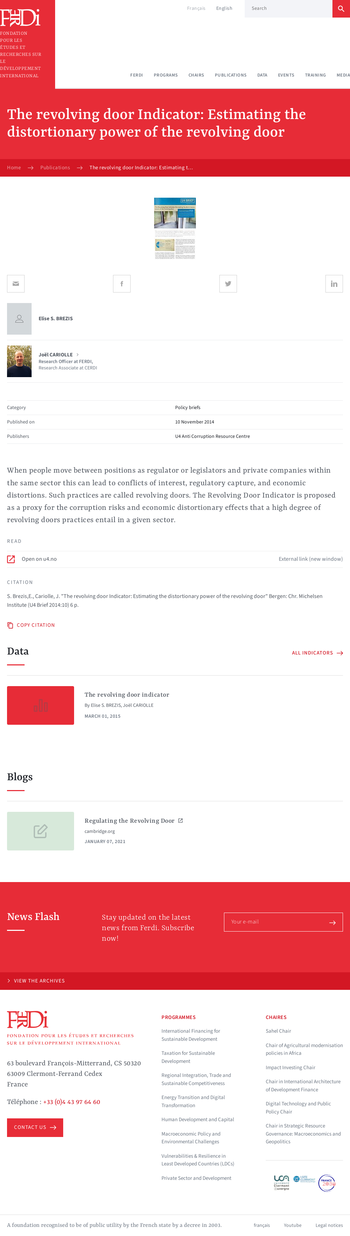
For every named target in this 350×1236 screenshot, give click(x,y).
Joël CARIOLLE (138, 705)
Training (315, 75)
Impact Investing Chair (290, 1067)
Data (262, 75)
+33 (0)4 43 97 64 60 (71, 1102)
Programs (166, 75)
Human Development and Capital (197, 1119)
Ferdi (136, 75)
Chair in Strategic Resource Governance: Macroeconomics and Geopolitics (303, 1133)
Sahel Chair (278, 1031)
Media (343, 75)
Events (286, 75)
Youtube (293, 1225)
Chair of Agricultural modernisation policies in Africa (304, 1049)
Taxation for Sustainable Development (188, 1057)
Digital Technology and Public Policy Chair (298, 1108)
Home (14, 167)
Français (196, 8)
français (262, 1225)
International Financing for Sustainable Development (190, 1035)
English (224, 8)
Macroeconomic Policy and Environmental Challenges (190, 1138)
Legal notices (329, 1225)
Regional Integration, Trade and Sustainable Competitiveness (196, 1079)
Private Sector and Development (196, 1178)
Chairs (196, 75)
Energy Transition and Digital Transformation (193, 1101)
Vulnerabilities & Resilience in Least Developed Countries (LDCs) (198, 1160)
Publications (231, 75)
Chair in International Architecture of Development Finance (303, 1085)
